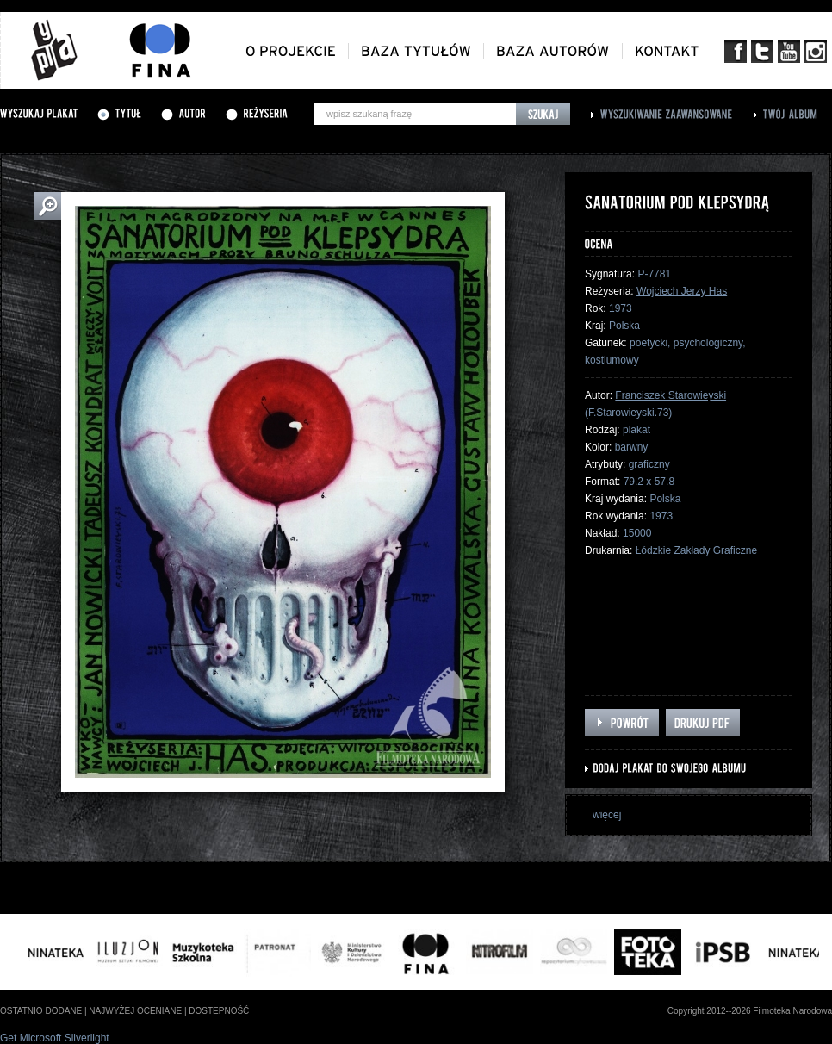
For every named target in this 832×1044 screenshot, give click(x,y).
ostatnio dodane (41, 1011)
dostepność (219, 1011)
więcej (607, 815)
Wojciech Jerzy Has (681, 291)
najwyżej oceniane (135, 1011)
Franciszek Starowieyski (670, 395)
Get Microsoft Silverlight (54, 1038)
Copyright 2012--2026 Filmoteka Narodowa (749, 1011)
